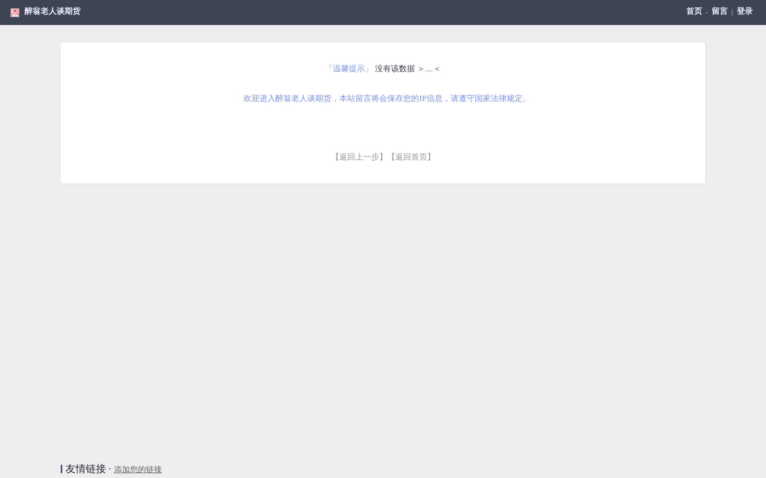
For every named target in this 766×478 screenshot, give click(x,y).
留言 (720, 11)
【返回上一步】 (359, 157)
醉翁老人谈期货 (52, 11)
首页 (694, 11)
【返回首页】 (411, 157)
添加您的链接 (138, 469)
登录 (745, 11)
